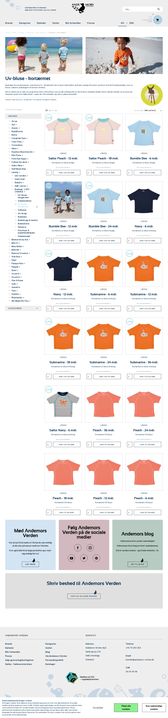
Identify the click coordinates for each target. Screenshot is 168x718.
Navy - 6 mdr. (144, 226)
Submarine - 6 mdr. (103, 294)
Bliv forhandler (73, 23)
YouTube (71, 558)
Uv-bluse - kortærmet (57, 32)
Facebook (77, 547)
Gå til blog (137, 564)
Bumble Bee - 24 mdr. (104, 226)
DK (122, 23)
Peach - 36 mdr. (104, 430)
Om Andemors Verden (56, 656)
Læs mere (30, 564)
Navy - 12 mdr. (63, 294)
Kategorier (25, 23)
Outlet (55, 23)
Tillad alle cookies (126, 707)
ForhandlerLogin (147, 20)
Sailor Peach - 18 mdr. (104, 158)
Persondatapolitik (54, 660)
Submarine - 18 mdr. (63, 362)
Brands (9, 23)
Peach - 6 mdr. (144, 498)
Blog (47, 652)
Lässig (21, 32)
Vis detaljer (98, 707)
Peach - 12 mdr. (103, 498)
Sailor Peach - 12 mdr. (63, 158)
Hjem (7, 32)
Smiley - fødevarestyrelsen (18, 664)
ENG (131, 23)
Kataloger (50, 664)
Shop (14, 32)
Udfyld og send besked (84, 596)
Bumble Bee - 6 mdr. (144, 158)
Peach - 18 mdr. (63, 498)
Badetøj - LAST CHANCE (36, 32)
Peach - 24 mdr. (144, 430)
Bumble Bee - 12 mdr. (63, 226)
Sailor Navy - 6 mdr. (63, 430)
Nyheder (41, 23)
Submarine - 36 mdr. (144, 362)
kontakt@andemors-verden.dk (140, 659)
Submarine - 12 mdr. (144, 294)
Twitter (84, 558)
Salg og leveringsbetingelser (19, 660)
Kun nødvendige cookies (154, 707)
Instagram (90, 547)
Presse (91, 23)
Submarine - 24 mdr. (104, 362)
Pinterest (96, 558)
